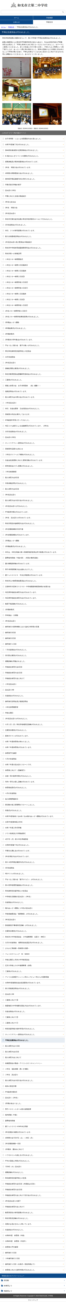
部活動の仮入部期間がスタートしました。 (20, 805)
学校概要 (49, 18)
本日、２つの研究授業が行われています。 (20, 230)
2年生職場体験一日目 (13, 1143)
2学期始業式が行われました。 (16, 546)
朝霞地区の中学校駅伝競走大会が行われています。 (23, 1006)
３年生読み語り (10, 403)
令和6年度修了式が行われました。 (17, 845)
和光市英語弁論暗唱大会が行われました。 (20, 523)
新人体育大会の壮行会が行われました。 (19, 500)
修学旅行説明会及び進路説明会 (16, 701)
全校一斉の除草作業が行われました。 (19, 776)
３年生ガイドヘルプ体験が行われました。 (20, 454)
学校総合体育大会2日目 (13, 667)
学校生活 (49, 22)
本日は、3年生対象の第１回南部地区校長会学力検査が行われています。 (31, 552)
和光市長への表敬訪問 (13, 253)
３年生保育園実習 (11, 707)
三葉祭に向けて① (11, 1023)
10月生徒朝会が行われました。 (16, 431)
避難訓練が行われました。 (15, 1172)
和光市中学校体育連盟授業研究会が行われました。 (23, 248)
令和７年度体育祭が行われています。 (19, 747)
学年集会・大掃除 (11, 615)
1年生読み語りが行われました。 (17, 506)
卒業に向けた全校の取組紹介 (15, 196)
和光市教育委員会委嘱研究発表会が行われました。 (23, 374)
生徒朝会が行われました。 (15, 902)
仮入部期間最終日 (11, 799)
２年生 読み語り (11, 1075)
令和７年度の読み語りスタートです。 (19, 764)
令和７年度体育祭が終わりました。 (18, 741)
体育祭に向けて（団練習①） (15, 770)
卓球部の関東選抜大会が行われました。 (19, 173)
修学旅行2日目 (10, 638)
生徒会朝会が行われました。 (15, 1011)
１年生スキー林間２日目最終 (15, 271)
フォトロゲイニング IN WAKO (17, 954)
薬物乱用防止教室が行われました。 (18, 368)
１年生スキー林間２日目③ (15, 276)
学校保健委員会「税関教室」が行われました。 (22, 914)
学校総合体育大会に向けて (15, 678)
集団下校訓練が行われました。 (16, 604)
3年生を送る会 (10, 202)
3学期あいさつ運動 (12, 322)
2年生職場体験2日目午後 (14, 529)
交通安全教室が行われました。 (16, 730)
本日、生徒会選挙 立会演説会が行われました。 (23, 408)
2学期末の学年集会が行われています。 (19, 340)
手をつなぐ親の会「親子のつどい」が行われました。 (24, 879)
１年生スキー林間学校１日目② (16, 305)
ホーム (16, 18)
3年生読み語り (10, 495)
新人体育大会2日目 (12, 489)
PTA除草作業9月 (11, 1092)
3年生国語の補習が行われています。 (18, 1132)
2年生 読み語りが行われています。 (18, 518)
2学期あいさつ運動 (12, 541)
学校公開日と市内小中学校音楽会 (17, 960)
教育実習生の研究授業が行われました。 (19, 1212)
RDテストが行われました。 (15, 873)
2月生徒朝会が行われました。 (16, 225)
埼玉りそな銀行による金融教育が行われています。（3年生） (27, 426)
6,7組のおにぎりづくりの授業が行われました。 (22, 156)
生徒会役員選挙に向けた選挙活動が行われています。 (24, 460)
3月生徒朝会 (9, 868)
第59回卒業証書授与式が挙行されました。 (20, 179)
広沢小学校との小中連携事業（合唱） (19, 965)
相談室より (8, 1291)
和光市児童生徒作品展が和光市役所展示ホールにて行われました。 (29, 219)
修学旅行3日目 (10, 632)
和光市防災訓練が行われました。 (17, 1218)
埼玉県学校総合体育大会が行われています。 (21, 592)
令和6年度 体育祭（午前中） (16, 1241)
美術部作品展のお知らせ (14, 449)
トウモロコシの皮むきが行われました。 (19, 1155)
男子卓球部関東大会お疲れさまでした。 (19, 569)
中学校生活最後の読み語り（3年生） (18, 896)
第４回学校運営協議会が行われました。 (19, 885)
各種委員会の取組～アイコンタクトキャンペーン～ (23, 1063)
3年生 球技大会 (11, 208)
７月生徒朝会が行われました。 (16, 650)
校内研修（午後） (11, 1115)
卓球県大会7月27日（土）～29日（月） (19, 1138)
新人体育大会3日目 (12, 477)
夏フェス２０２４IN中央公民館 (16, 1126)
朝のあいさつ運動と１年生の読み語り (19, 908)
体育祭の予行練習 (11, 1247)
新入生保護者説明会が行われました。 (19, 236)
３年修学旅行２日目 (12, 1258)
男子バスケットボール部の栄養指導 (18, 1109)
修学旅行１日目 (10, 644)
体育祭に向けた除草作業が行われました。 (20, 1270)
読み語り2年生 (10, 437)
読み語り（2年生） (12, 1098)
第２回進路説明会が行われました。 (18, 988)
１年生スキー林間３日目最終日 (16, 265)
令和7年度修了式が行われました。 (17, 144)
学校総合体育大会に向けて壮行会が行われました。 (23, 1195)
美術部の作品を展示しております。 (18, 414)
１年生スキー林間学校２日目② (16, 282)
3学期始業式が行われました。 (16, 328)
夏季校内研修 (10, 1121)
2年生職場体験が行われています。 (17, 535)
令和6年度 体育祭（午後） (15, 1235)
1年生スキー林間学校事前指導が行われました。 (22, 317)
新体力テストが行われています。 (17, 736)
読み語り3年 (9, 690)
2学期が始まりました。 (13, 1103)
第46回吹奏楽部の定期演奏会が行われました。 (22, 150)
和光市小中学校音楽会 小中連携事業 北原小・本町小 (25, 937)
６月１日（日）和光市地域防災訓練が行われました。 (24, 724)
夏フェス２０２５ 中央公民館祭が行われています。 (24, 575)
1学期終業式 (9, 609)
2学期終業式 (9, 334)
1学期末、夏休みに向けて (14, 1149)
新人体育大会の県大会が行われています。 (20, 397)
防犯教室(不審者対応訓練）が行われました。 (21, 925)
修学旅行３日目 (10, 1253)
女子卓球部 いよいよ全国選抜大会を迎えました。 (23, 139)
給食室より (8, 1286)
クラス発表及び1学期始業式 (15, 833)
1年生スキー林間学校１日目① (16, 311)
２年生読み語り (10, 684)
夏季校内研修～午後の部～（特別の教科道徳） (22, 558)
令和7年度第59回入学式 (13, 822)
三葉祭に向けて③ (11, 1000)
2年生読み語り (10, 213)
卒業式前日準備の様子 (13, 185)
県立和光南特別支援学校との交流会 (18, 351)
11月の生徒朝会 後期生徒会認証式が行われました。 (24, 942)
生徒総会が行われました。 (15, 696)
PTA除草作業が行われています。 (17, 512)
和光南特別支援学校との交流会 (16, 891)
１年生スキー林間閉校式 (14, 259)
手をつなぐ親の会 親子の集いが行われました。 (23, 345)
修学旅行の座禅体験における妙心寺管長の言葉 (22, 627)
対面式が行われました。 (14, 810)
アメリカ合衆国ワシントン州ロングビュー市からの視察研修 (27, 977)
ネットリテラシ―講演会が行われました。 (20, 443)
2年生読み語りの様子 (13, 1201)
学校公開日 (9, 713)
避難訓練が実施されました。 (15, 661)
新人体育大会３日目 (12, 1046)
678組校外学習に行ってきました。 (17, 420)
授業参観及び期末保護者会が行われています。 (22, 162)
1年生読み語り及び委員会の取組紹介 (18, 242)
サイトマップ (33, 1300)
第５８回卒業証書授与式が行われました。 (20, 862)
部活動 (6, 1280)
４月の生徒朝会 (10, 793)
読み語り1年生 (10, 190)
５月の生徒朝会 (10, 759)
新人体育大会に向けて (13, 1057)
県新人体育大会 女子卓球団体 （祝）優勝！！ (23, 386)
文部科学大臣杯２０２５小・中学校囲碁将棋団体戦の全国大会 (27, 586)
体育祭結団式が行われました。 (16, 787)
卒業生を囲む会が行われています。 (18, 851)
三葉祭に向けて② (11, 1017)
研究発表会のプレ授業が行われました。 (19, 466)
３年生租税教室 (10, 472)
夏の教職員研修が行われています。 (18, 563)
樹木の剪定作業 (10, 1086)
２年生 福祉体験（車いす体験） (17, 1069)
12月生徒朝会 (10, 357)
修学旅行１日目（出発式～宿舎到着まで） (20, 1264)
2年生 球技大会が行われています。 (18, 167)
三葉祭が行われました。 (14, 380)
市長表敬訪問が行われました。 (16, 483)
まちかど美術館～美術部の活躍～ (17, 948)
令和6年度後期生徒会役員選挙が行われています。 (23, 983)
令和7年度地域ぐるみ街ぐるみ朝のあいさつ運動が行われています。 (30, 816)
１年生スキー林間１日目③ (15, 299)
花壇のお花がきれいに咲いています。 (19, 1224)
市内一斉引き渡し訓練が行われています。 (20, 782)
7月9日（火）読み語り (13, 1166)
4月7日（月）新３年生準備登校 (16, 839)
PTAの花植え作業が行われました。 (18, 1161)
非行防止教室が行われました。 (16, 655)
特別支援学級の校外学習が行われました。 (20, 1029)
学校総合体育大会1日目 (13, 673)
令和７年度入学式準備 (13, 828)
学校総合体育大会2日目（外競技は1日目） (20, 1184)
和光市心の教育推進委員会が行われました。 (21, 581)
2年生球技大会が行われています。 (17, 856)
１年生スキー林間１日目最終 (15, 294)
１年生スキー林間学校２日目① (16, 288)
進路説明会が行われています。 (16, 391)
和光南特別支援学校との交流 (15, 1178)
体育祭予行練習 (10, 753)
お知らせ (16, 22)
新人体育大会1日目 (12, 1052)
